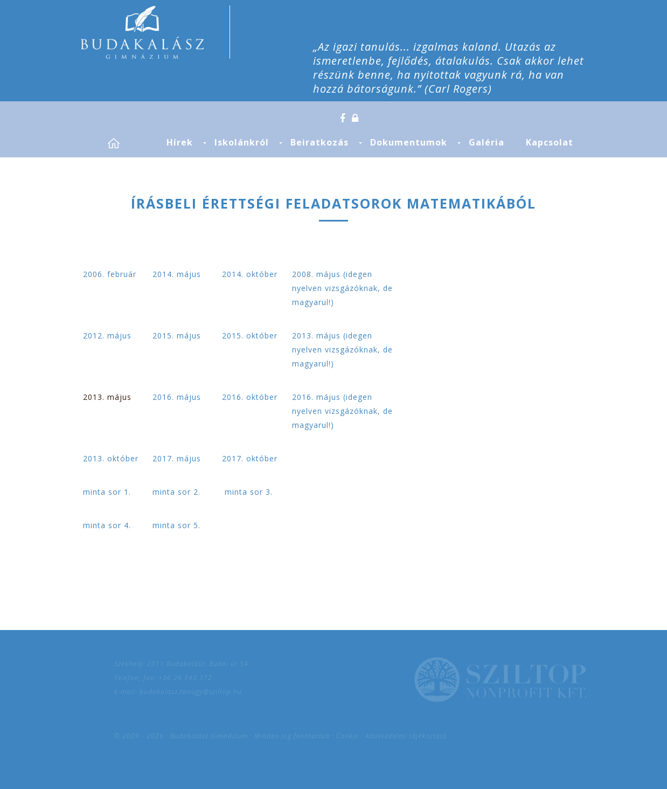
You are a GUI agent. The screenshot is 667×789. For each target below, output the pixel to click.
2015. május (176, 335)
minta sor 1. (107, 492)
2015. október (249, 335)
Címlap (126, 143)
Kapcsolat (549, 142)
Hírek (179, 142)
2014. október (249, 274)
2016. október (249, 397)
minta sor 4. (107, 525)
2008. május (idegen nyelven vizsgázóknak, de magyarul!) (342, 288)
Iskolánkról (241, 142)
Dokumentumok (408, 142)
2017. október (249, 458)
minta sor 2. (176, 492)
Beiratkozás (319, 142)
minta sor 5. (176, 525)
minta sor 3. (247, 492)
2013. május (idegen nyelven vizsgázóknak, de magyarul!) (342, 349)
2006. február (109, 274)
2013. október (110, 458)
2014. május (176, 274)
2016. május (176, 397)
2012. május (107, 335)
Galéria (486, 142)
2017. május (176, 458)
